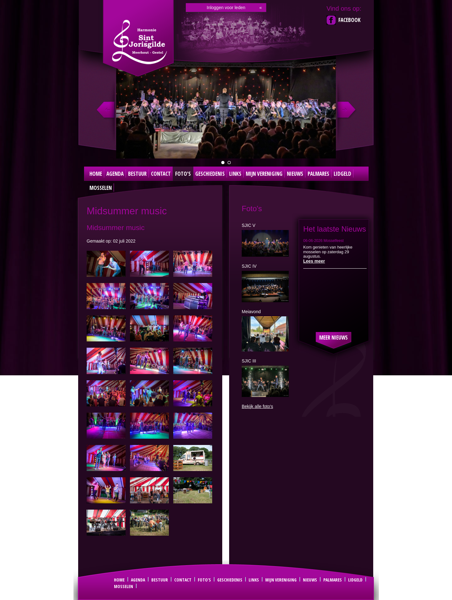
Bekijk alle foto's (257, 406)
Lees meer (314, 261)
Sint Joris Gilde (139, 42)
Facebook (349, 20)
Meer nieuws (333, 337)
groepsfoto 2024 (223, 162)
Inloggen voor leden (226, 7)
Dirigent (229, 162)
